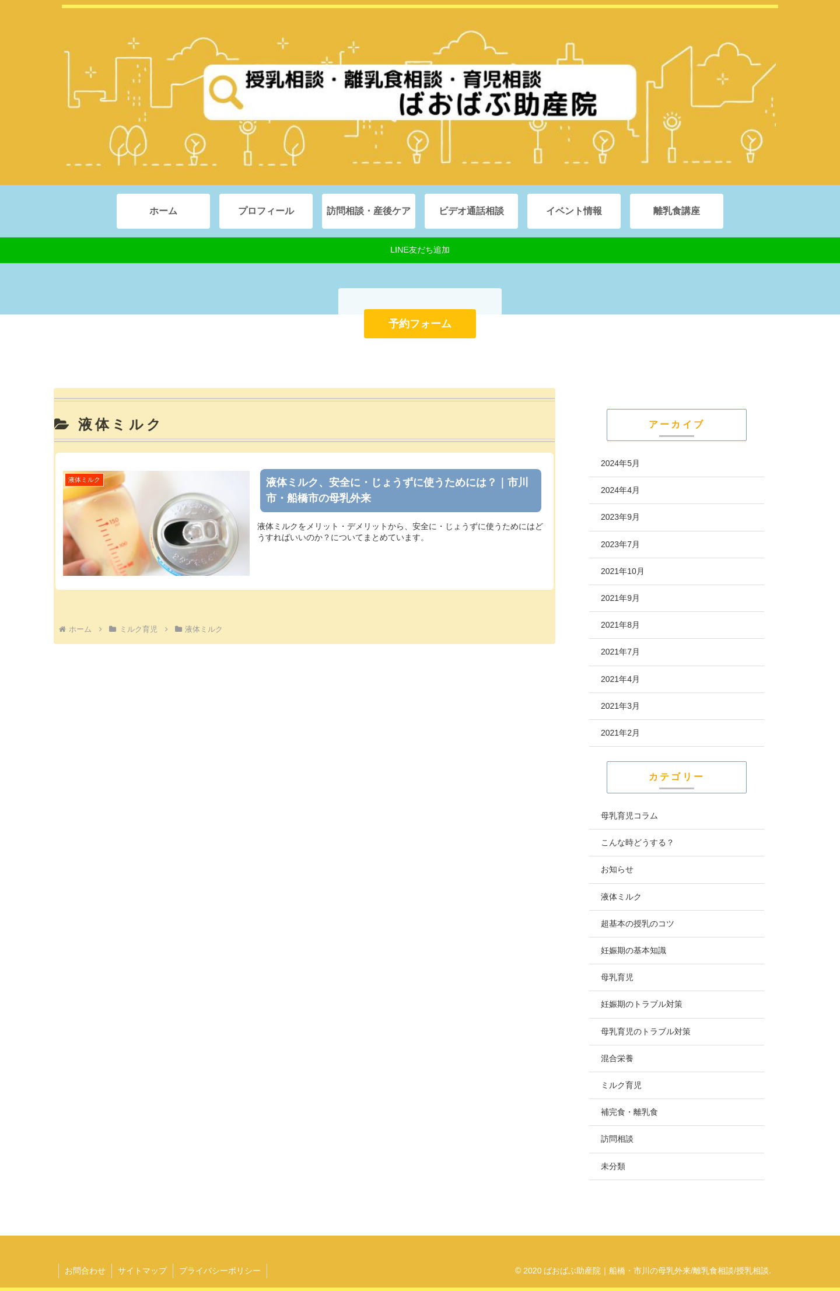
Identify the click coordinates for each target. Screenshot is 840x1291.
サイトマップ (142, 1270)
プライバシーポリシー (220, 1270)
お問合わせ (85, 1270)
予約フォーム (420, 324)
